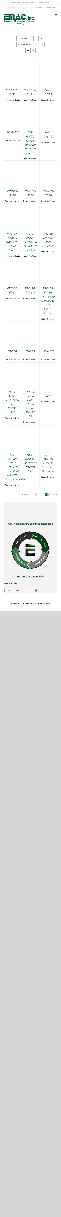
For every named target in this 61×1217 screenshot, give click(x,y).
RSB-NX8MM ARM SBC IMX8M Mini (30, 463)
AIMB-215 (12, 132)
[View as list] (32, 50)
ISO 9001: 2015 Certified (30, 576)
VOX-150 (48, 351)
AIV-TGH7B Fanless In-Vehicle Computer (48, 463)
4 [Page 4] (42, 494)
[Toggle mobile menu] (56, 14)
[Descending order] (41, 38)
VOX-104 (30, 351)
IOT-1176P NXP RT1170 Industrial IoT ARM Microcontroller (16, 467)
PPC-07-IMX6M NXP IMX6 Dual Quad (12, 242)
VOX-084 (12, 351)
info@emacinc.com (44, 2)
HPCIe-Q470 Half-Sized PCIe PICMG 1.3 (30, 404)
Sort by (22, 38)
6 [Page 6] (49, 494)
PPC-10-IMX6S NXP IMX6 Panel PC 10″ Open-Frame (48, 301)
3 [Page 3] (38, 494)
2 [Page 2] (35, 494)
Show (24, 44)
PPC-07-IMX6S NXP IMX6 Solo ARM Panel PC (30, 242)
